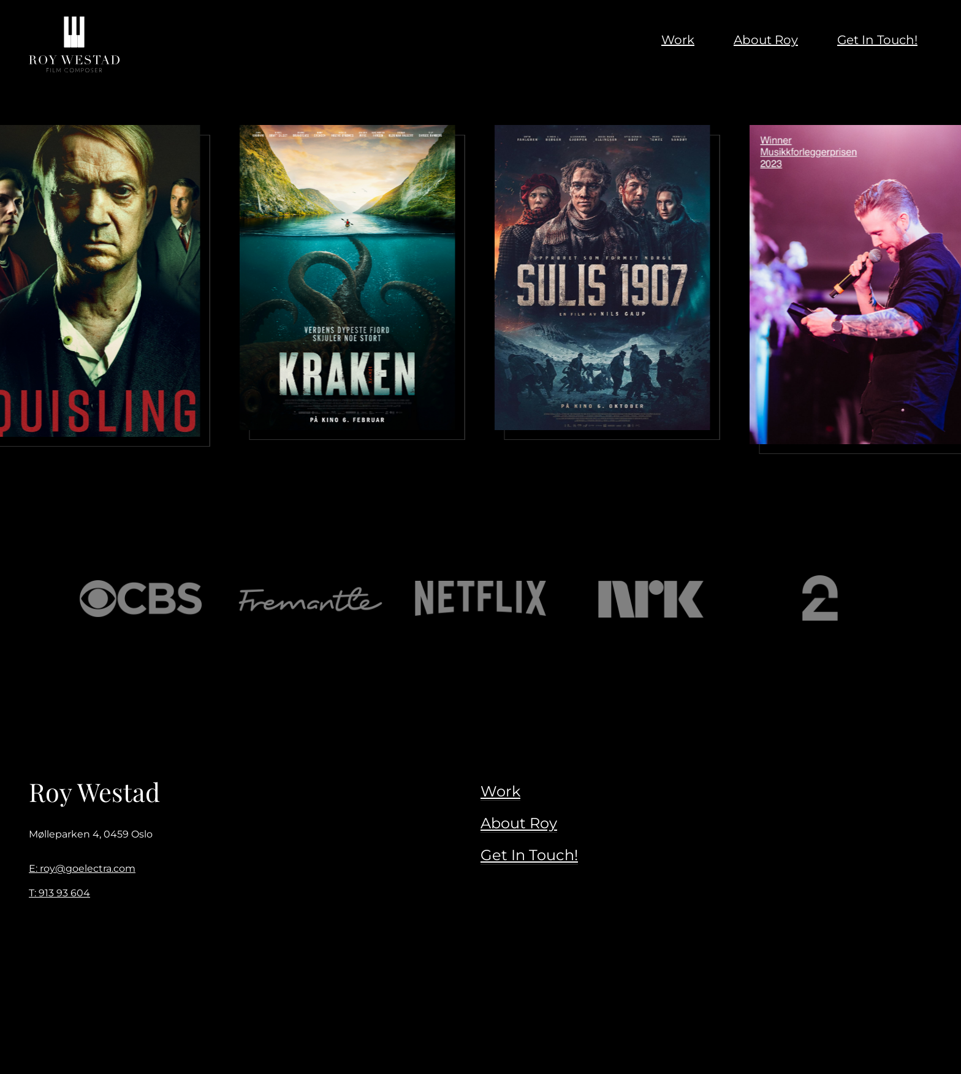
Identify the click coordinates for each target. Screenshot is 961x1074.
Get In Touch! (529, 855)
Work (500, 791)
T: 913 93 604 (59, 893)
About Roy (518, 823)
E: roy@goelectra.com (82, 868)
